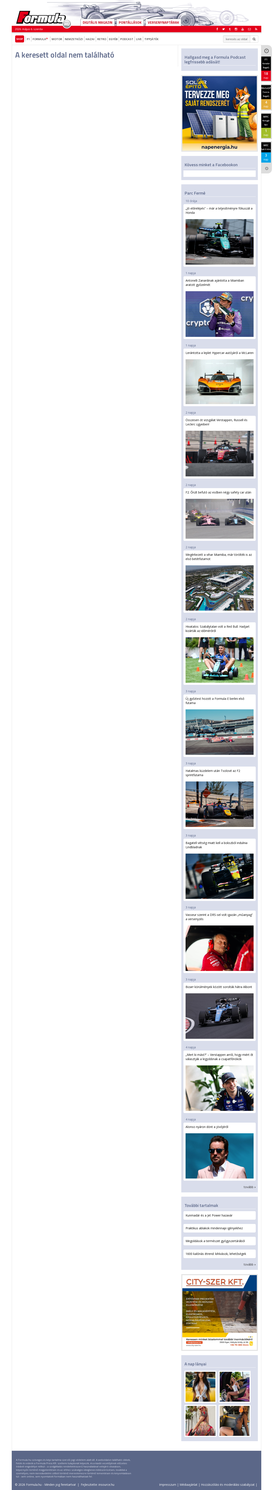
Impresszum (167, 1485)
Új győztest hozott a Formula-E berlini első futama (220, 726)
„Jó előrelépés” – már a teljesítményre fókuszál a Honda (220, 235)
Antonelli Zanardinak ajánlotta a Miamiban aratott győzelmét (220, 307)
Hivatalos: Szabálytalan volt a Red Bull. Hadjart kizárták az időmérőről (220, 653)
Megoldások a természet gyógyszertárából (215, 1241)
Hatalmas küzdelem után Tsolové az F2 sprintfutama (220, 798)
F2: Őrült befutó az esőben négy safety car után (220, 514)
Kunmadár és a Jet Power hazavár (209, 1215)
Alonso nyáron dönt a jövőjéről (220, 1152)
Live (139, 39)
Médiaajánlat (188, 1485)
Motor (57, 39)
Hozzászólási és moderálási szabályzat (228, 1485)
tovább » (250, 1187)
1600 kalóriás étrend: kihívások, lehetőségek (216, 1254)
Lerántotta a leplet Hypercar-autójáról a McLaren (220, 377)
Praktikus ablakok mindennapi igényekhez (214, 1228)
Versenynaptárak (163, 22)
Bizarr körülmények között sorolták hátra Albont (220, 1012)
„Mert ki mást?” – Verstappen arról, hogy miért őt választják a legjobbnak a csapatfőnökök (220, 1082)
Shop (19, 39)
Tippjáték (151, 39)
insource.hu (106, 1485)
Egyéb (113, 39)
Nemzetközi (74, 39)
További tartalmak (201, 1205)
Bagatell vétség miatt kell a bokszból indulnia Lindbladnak (220, 870)
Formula (41, 39)
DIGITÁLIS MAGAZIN (97, 22)
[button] (256, 29)
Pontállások (130, 22)
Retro (101, 39)
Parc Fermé (194, 193)
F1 (28, 39)
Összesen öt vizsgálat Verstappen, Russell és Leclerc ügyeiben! (220, 447)
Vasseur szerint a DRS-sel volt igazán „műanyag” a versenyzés (220, 942)
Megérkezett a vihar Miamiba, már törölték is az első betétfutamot (220, 582)
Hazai (90, 39)
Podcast (126, 39)
